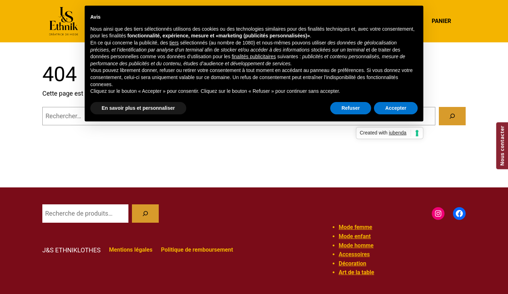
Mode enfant (355, 236)
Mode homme (356, 245)
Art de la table (356, 272)
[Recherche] (145, 213)
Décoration (352, 263)
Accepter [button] (395, 108)
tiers (174, 43)
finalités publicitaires (254, 56)
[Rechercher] (452, 116)
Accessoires (354, 254)
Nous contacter (501, 146)
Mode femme (355, 227)
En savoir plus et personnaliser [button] (138, 108)
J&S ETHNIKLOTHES (71, 250)
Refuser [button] (350, 108)
